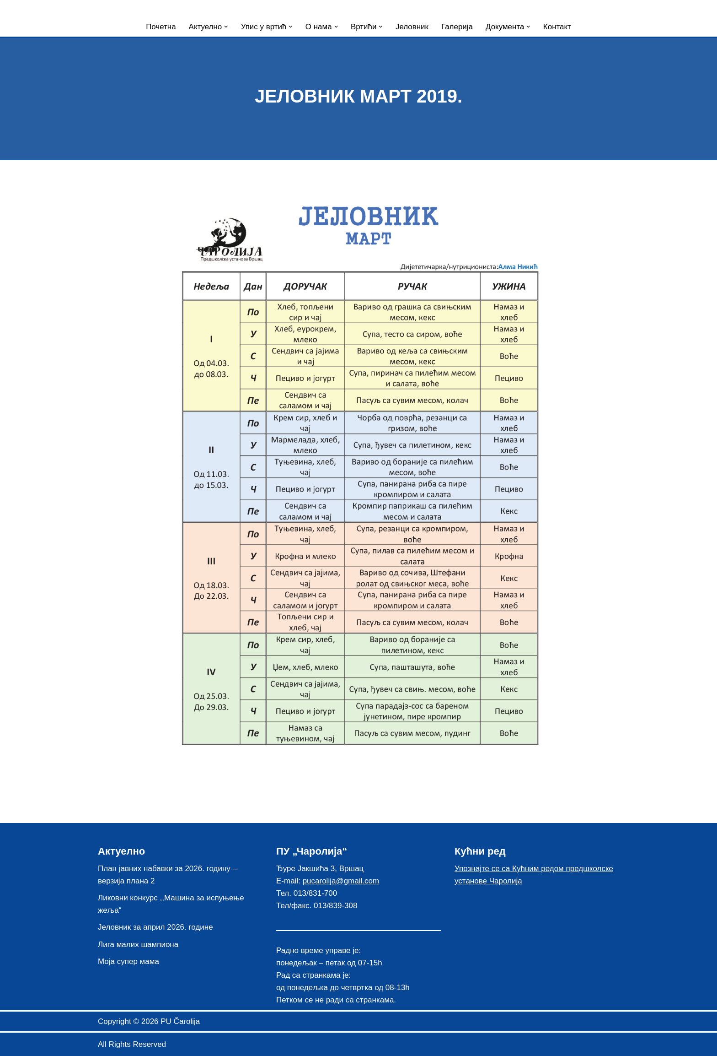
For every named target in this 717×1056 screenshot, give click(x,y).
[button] (226, 27)
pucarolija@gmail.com (341, 881)
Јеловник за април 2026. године (155, 927)
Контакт (558, 26)
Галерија (457, 26)
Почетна (160, 26)
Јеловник (412, 26)
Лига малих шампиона (138, 944)
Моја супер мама (128, 961)
